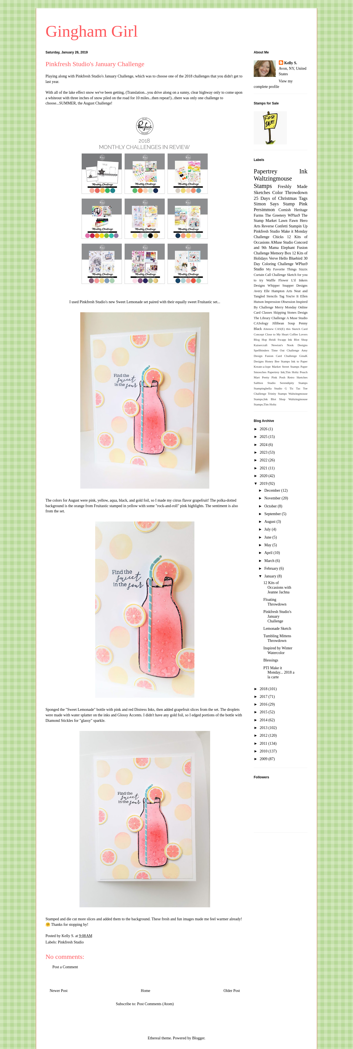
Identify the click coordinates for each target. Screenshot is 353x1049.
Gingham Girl (92, 31)
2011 (264, 743)
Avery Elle (262, 291)
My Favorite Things (281, 269)
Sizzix (303, 269)
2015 (264, 712)
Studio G (280, 388)
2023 (264, 452)
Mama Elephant (282, 248)
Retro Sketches (297, 377)
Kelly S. (290, 63)
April (268, 553)
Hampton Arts (282, 291)
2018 (264, 689)
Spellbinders (261, 350)
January (270, 576)
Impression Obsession (280, 302)
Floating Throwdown (274, 602)
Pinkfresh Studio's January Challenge (104, 76)
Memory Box (280, 253)
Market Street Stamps (285, 366)
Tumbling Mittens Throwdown (277, 638)
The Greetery (275, 215)
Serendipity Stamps (293, 382)
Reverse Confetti (274, 226)
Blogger (198, 1038)
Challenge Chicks (269, 237)
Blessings (270, 660)
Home (145, 991)
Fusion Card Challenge (281, 355)
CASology (261, 323)
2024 (264, 445)
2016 (264, 704)
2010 (264, 751)
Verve (273, 258)
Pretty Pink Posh (273, 377)
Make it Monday (294, 231)
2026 (264, 429)
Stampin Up (298, 226)
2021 (264, 468)
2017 (264, 697)
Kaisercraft (261, 345)
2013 (264, 728)
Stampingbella (263, 388)
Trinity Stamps (277, 393)
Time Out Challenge (285, 350)
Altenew (268, 328)
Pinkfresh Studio (71, 942)
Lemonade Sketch (277, 628)
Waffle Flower (277, 280)
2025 (264, 437)
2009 (264, 759)
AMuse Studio (282, 242)
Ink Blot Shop (297, 339)
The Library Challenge (269, 318)
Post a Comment (65, 967)
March (269, 561)
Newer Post (59, 991)
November (273, 498)
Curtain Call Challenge (270, 275)
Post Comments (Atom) (155, 1004)
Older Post (232, 991)
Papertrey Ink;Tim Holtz (283, 372)
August (270, 522)
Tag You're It (288, 296)
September (273, 514)
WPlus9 (294, 215)
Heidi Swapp (277, 339)
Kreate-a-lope (262, 366)
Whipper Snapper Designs (287, 285)
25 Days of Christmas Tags (280, 198)
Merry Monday (286, 307)
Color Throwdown (289, 192)
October (271, 506)
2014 (264, 720)
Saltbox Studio (265, 382)
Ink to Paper (299, 361)
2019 (264, 484)
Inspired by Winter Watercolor (277, 650)
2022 (264, 460)
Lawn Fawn (288, 221)
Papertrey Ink (280, 171)
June (268, 537)
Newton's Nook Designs (289, 345)
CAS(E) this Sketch (287, 328)
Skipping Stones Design (290, 312)
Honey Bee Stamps (277, 361)
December (272, 490)
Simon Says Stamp (274, 203)
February (271, 568)
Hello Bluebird (291, 258)
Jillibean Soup (283, 323)
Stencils (271, 296)
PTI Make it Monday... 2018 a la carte (278, 672)
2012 (264, 735)
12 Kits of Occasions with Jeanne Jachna (277, 587)
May (268, 545)
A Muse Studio (297, 318)
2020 (264, 476)
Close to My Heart (276, 334)
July (268, 529)
